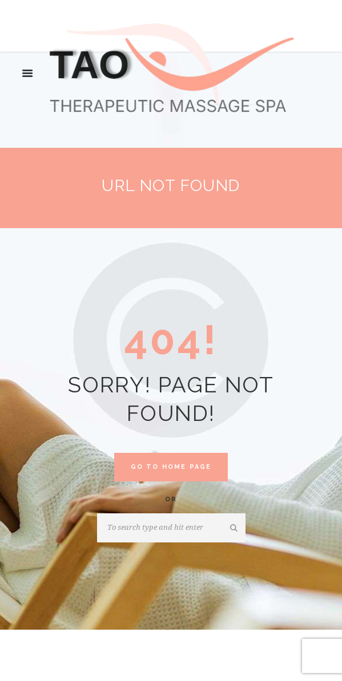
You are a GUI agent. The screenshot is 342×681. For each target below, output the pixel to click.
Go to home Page (171, 467)
